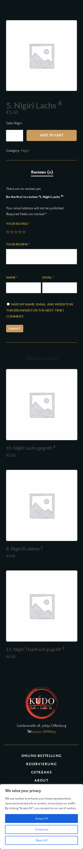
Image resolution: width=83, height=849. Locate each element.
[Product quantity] (14, 135)
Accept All (41, 818)
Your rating (18, 223)
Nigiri (25, 151)
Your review (18, 244)
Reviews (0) (42, 172)
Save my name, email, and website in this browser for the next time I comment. (39, 310)
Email (48, 277)
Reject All (42, 840)
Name (12, 277)
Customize (41, 829)
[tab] (42, 172)
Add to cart (51, 135)
